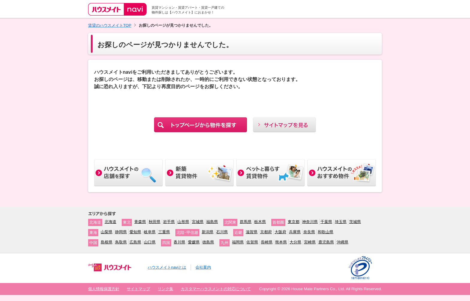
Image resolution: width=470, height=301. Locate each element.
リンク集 (165, 289)
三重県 (164, 232)
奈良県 (309, 232)
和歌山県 (325, 232)
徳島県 (208, 242)
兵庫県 (295, 232)
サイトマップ (138, 289)
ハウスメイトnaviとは (167, 267)
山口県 (150, 242)
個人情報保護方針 (103, 289)
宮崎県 (310, 242)
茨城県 (355, 221)
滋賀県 (251, 232)
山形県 (183, 221)
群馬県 (245, 221)
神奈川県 (310, 221)
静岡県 (121, 232)
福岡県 (238, 242)
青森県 (140, 221)
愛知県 (135, 232)
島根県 (106, 242)
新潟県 (207, 232)
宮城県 (198, 221)
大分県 (295, 242)
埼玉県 (341, 221)
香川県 (179, 242)
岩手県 (169, 221)
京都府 (266, 232)
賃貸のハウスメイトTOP (109, 25)
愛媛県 (194, 242)
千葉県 (326, 221)
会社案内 (203, 267)
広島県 (135, 242)
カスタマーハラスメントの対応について (216, 289)
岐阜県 (150, 232)
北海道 (110, 221)
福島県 (212, 221)
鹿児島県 (326, 242)
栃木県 (260, 221)
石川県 (222, 232)
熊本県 (281, 242)
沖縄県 (342, 242)
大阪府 (280, 232)
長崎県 (266, 242)
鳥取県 (121, 242)
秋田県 (154, 221)
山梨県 (106, 232)
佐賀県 (252, 242)
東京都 (293, 221)
